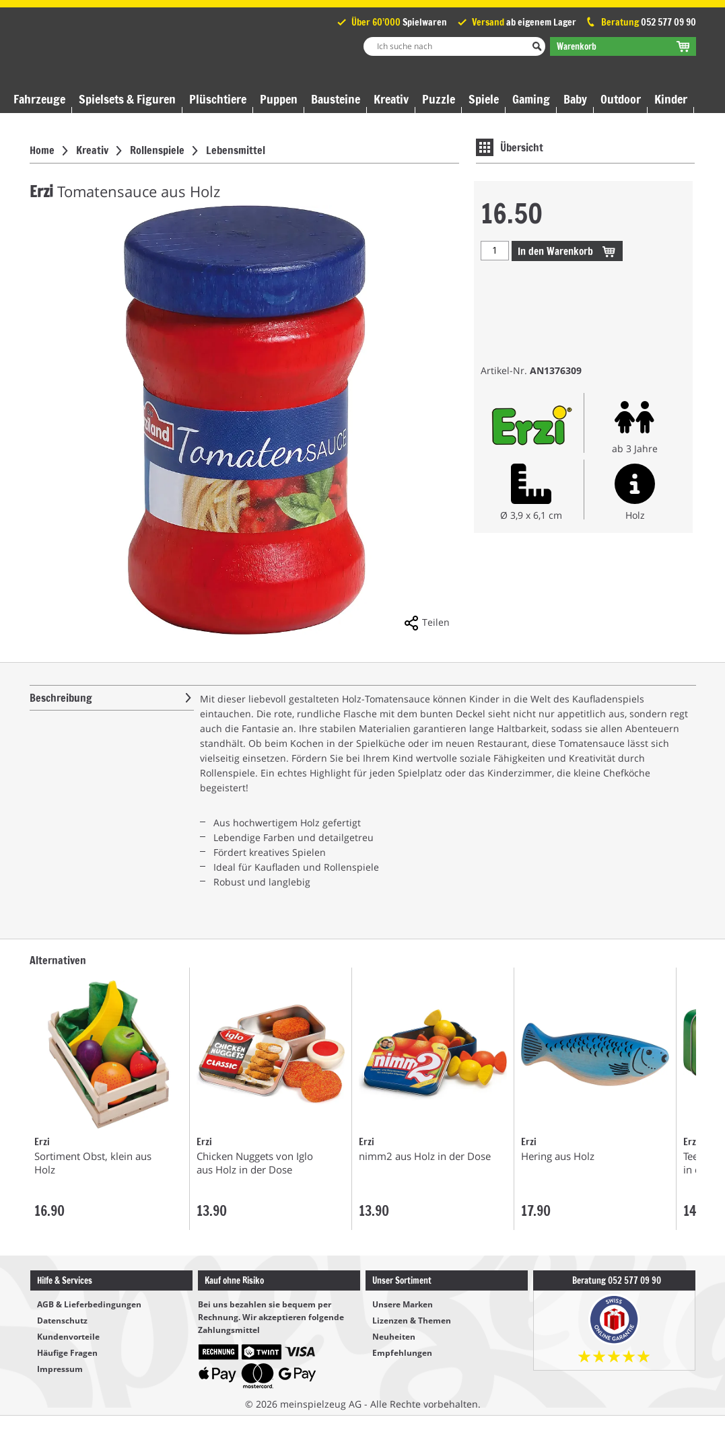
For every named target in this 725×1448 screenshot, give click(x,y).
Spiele (484, 99)
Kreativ (391, 99)
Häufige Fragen (67, 1353)
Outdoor (620, 99)
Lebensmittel (235, 150)
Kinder (670, 99)
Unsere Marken (402, 1304)
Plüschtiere (217, 99)
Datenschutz (62, 1320)
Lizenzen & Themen (411, 1320)
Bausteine (335, 99)
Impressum (60, 1369)
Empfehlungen (402, 1353)
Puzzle (438, 99)
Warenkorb (567, 251)
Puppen (279, 99)
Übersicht (521, 147)
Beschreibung (61, 697)
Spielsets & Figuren (127, 99)
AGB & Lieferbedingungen (89, 1304)
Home (42, 150)
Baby (575, 99)
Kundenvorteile (68, 1336)
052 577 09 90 (668, 22)
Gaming (531, 99)
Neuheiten (393, 1336)
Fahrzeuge (39, 99)
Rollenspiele (157, 150)
